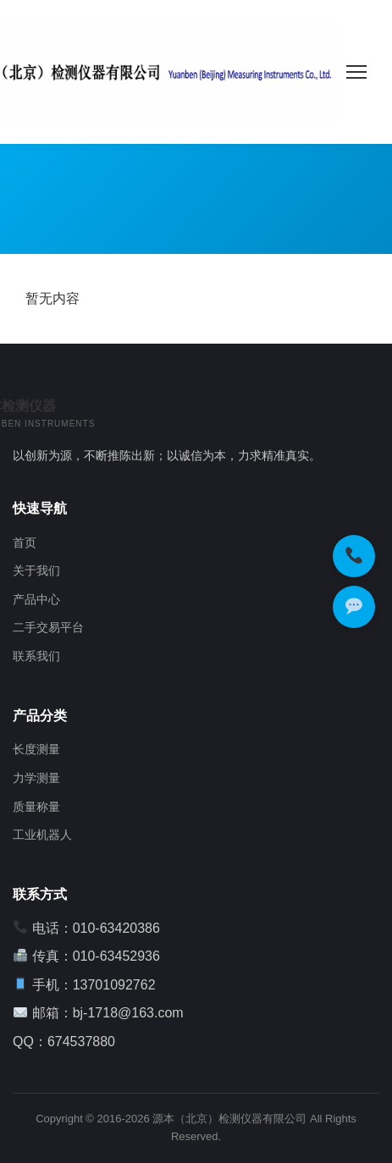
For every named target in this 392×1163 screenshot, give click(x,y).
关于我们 (36, 570)
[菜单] (356, 71)
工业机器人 (42, 834)
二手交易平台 (48, 627)
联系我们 (36, 656)
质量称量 (36, 806)
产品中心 (36, 599)
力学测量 (36, 778)
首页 (24, 542)
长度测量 (36, 749)
